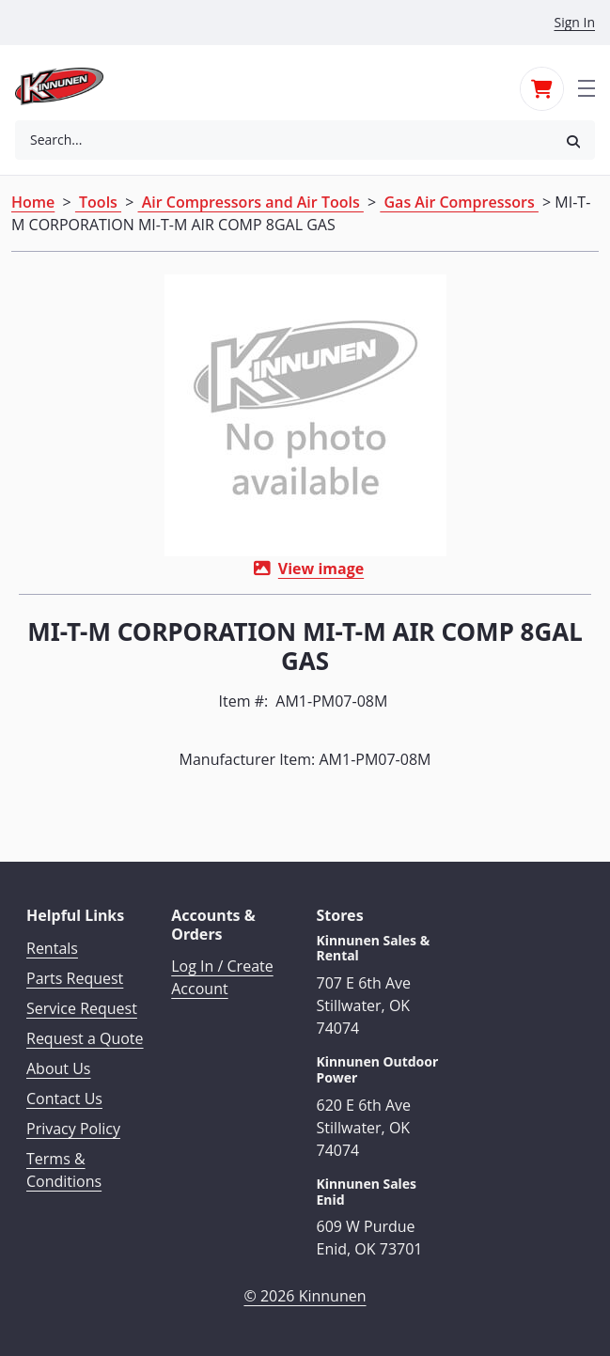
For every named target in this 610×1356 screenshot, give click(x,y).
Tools (98, 202)
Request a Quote (85, 1038)
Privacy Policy (73, 1128)
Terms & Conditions (64, 1170)
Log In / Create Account (222, 977)
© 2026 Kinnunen (304, 1296)
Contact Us (64, 1098)
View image (321, 568)
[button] (573, 140)
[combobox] (283, 140)
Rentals (52, 948)
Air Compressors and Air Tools (251, 202)
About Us (58, 1068)
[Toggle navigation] (586, 86)
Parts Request (74, 978)
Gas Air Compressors (459, 202)
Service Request (81, 1008)
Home (33, 202)
